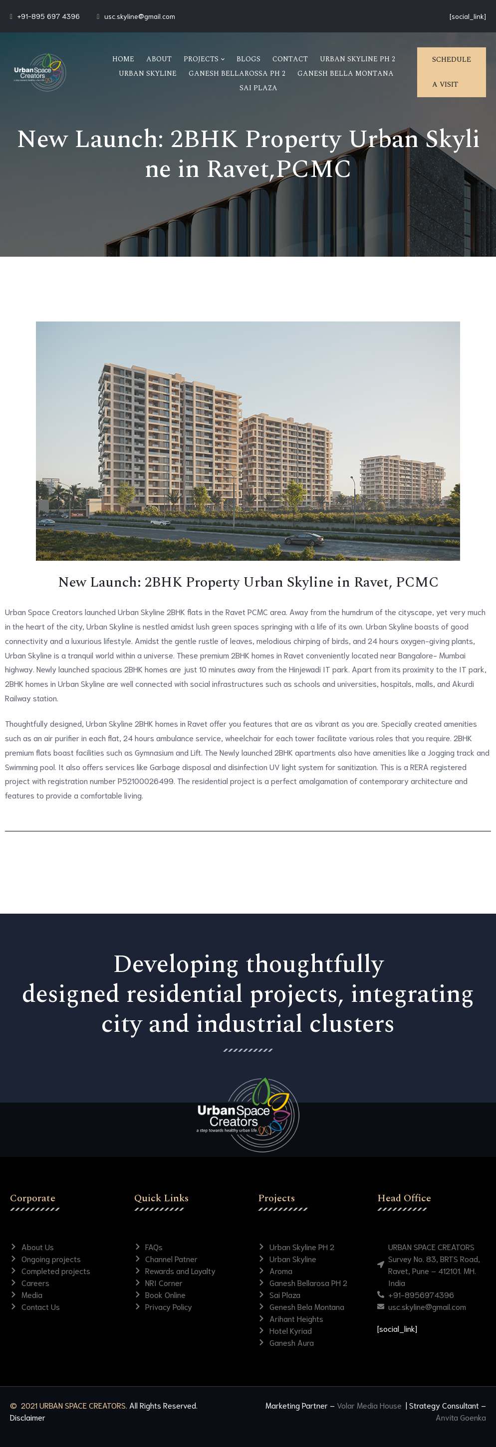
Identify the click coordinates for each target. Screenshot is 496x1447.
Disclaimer (27, 1417)
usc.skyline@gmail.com (139, 15)
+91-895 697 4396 (48, 15)
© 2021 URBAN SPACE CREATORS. (68, 1405)
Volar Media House (370, 1405)
